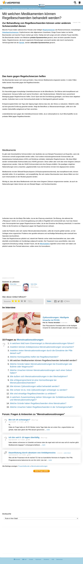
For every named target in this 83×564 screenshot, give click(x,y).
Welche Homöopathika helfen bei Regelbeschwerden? (34, 357)
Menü (41, 5)
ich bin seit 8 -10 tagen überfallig (24, 437)
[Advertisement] (31, 53)
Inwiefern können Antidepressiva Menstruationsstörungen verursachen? (42, 347)
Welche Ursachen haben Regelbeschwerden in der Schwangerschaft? (41, 407)
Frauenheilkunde (6, 8)
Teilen (49, 301)
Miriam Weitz (13, 284)
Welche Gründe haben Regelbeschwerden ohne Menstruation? (38, 403)
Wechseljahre (45, 244)
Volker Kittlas (34, 284)
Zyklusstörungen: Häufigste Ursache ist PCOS (56, 318)
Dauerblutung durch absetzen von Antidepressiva (32, 453)
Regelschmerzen (49, 30)
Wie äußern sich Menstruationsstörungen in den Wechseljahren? (39, 376)
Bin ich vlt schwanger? (19, 420)
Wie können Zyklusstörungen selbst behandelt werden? (35, 386)
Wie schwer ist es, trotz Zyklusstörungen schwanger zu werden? (38, 390)
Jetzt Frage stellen (41, 471)
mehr (48, 430)
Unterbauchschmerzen (10, 32)
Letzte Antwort (67, 453)
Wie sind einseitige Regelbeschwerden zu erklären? (33, 393)
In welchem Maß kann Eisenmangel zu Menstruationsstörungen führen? (42, 343)
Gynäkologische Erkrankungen (19, 8)
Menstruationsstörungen (35, 8)
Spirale (21, 42)
